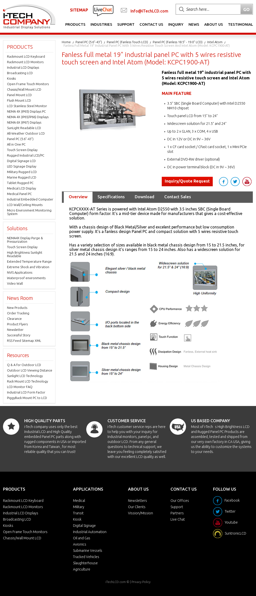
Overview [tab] (78, 196)
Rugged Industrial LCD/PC (25, 155)
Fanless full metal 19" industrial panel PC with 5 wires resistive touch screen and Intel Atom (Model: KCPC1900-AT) (147, 45)
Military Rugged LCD (22, 172)
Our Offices (179, 501)
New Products (17, 307)
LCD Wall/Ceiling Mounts (24, 204)
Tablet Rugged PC (20, 183)
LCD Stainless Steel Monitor (27, 106)
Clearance (14, 318)
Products (75, 24)
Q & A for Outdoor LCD (24, 365)
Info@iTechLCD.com (149, 11)
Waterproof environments (26, 278)
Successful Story (18, 335)
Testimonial (240, 24)
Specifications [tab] (111, 196)
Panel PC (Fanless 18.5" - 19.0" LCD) (177, 42)
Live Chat (177, 519)
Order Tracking (18, 313)
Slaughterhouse (85, 563)
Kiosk (77, 519)
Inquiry (176, 24)
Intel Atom (214, 42)
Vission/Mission (140, 513)
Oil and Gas (81, 538)
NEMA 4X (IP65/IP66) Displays (27, 117)
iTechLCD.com (116, 582)
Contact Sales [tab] (177, 196)
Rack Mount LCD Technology (27, 381)
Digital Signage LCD (21, 161)
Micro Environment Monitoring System (29, 211)
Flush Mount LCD (19, 100)
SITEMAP (79, 10)
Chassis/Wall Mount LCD (24, 89)
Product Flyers (17, 324)
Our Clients (137, 507)
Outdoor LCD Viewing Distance (29, 370)
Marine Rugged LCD (21, 177)
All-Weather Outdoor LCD (26, 133)
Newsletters (137, 501)
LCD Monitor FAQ (19, 387)
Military (78, 507)
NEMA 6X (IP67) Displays (24, 122)
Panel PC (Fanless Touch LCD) (127, 42)
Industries (101, 24)
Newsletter (15, 329)
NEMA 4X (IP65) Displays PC (26, 111)
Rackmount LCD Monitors (25, 62)
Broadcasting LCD (20, 73)
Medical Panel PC (19, 194)
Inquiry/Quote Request (187, 181)
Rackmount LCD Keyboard (26, 56)
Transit (78, 513)
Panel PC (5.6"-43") (89, 42)
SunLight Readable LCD (24, 128)
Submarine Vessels (87, 551)
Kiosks (11, 78)
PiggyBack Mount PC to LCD (27, 397)
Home (66, 42)
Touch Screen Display (22, 150)
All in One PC (16, 144)
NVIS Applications (19, 272)
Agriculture (81, 569)
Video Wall (15, 283)
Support (125, 24)
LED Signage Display (21, 166)
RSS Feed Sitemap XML (24, 340)
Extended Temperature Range (29, 261)
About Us (213, 24)
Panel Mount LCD (19, 95)
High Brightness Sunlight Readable (24, 254)
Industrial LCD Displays (23, 67)
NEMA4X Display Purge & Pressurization (25, 239)
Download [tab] (144, 196)
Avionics (79, 544)
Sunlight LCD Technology (25, 376)
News (193, 24)
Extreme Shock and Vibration (28, 267)
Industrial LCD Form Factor (26, 392)
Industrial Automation (89, 532)
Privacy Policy (141, 582)
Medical (79, 501)
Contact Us (151, 24)
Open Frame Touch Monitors (28, 84)
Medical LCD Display (21, 188)
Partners (177, 513)
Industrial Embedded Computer (30, 199)
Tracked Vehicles (86, 557)
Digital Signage (84, 526)
